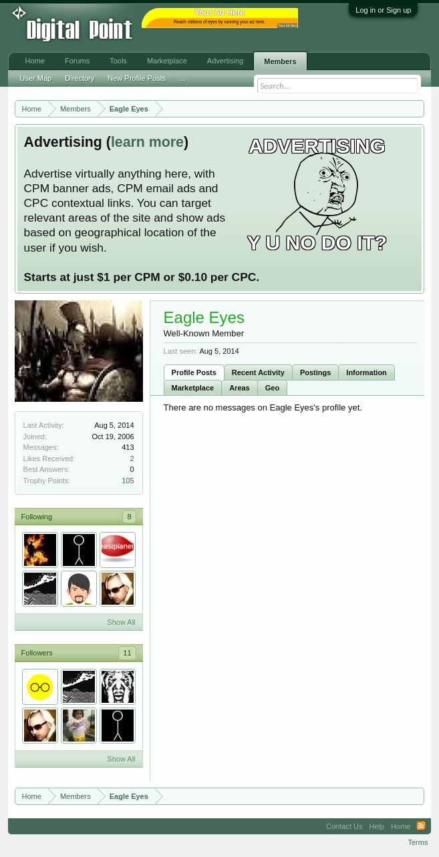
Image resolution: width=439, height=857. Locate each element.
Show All (121, 622)
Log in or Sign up (383, 10)
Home (35, 61)
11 (127, 653)
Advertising (225, 61)
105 (128, 481)
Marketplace (193, 388)
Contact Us (344, 826)
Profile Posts (194, 372)
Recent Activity (258, 372)
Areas (239, 388)
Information (366, 372)
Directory (79, 78)
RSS (421, 826)
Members (280, 61)
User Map (36, 78)
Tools (118, 61)
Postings (315, 372)
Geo (272, 388)
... (182, 78)
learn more (147, 142)
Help (376, 826)
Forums (77, 61)
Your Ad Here (288, 25)
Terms (418, 842)
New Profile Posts (137, 78)
